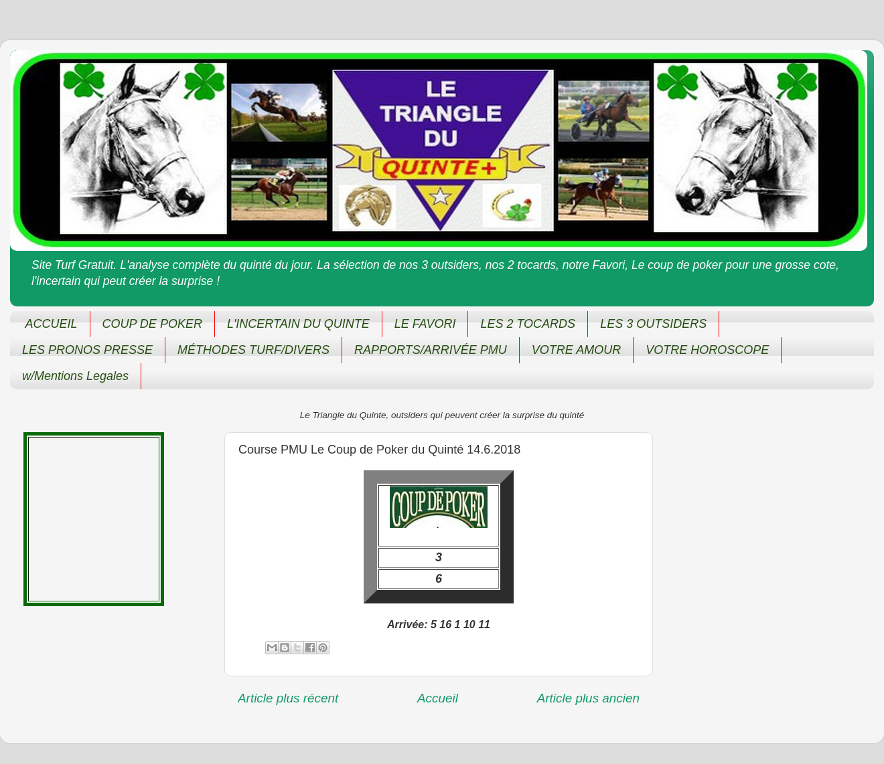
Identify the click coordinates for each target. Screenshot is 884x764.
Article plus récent (288, 698)
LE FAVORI (425, 323)
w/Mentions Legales (75, 376)
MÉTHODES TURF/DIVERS (253, 350)
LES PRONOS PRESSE (87, 350)
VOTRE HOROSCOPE (707, 350)
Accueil (437, 698)
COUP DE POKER (152, 323)
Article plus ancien (588, 698)
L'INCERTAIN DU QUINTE (298, 323)
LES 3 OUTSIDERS (653, 323)
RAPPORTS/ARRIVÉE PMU (430, 350)
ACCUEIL (51, 323)
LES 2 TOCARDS (527, 323)
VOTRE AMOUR (576, 350)
